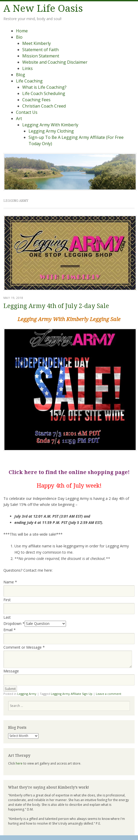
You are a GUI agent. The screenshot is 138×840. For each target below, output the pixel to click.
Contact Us (26, 112)
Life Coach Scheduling (43, 93)
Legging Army (26, 694)
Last (7, 617)
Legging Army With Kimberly (50, 125)
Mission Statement (40, 56)
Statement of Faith (40, 49)
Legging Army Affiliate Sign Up (71, 694)
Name (10, 581)
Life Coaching (29, 81)
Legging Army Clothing (51, 131)
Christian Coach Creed (44, 106)
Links (27, 68)
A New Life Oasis (43, 8)
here (19, 763)
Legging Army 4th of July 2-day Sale (56, 306)
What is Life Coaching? (44, 87)
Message (11, 671)
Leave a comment (108, 694)
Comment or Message (24, 647)
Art (19, 118)
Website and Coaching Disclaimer (54, 62)
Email (9, 629)
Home (22, 31)
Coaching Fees (36, 100)
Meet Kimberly (36, 43)
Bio (19, 37)
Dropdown (14, 623)
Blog (20, 75)
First (7, 599)
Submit (10, 688)
